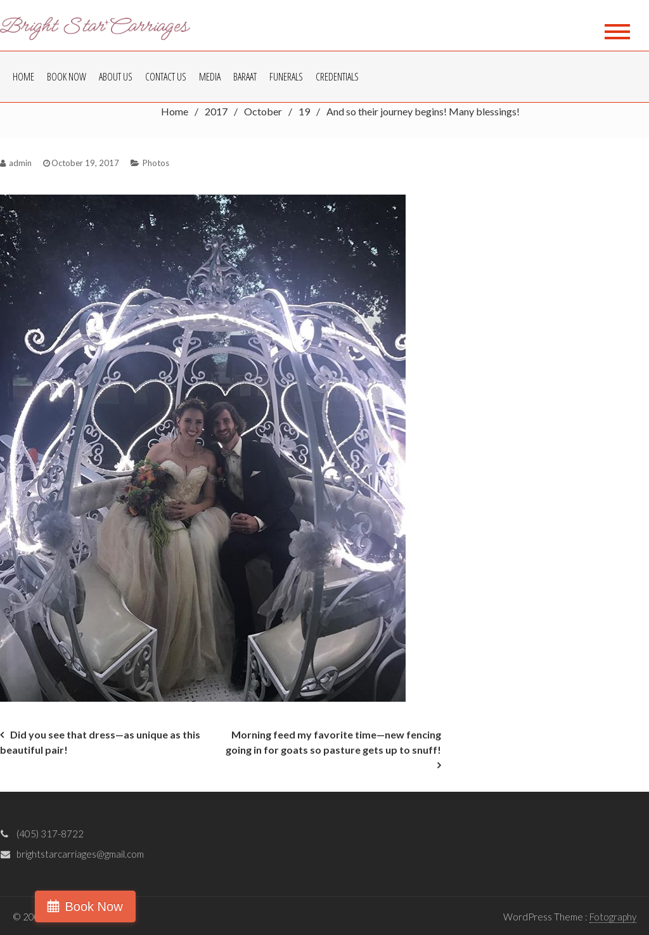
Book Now (66, 77)
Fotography (612, 916)
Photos (156, 163)
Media (210, 77)
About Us (115, 77)
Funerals (286, 77)
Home (23, 77)
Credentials (337, 77)
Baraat (245, 77)
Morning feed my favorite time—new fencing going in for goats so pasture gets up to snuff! (333, 742)
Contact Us (165, 77)
